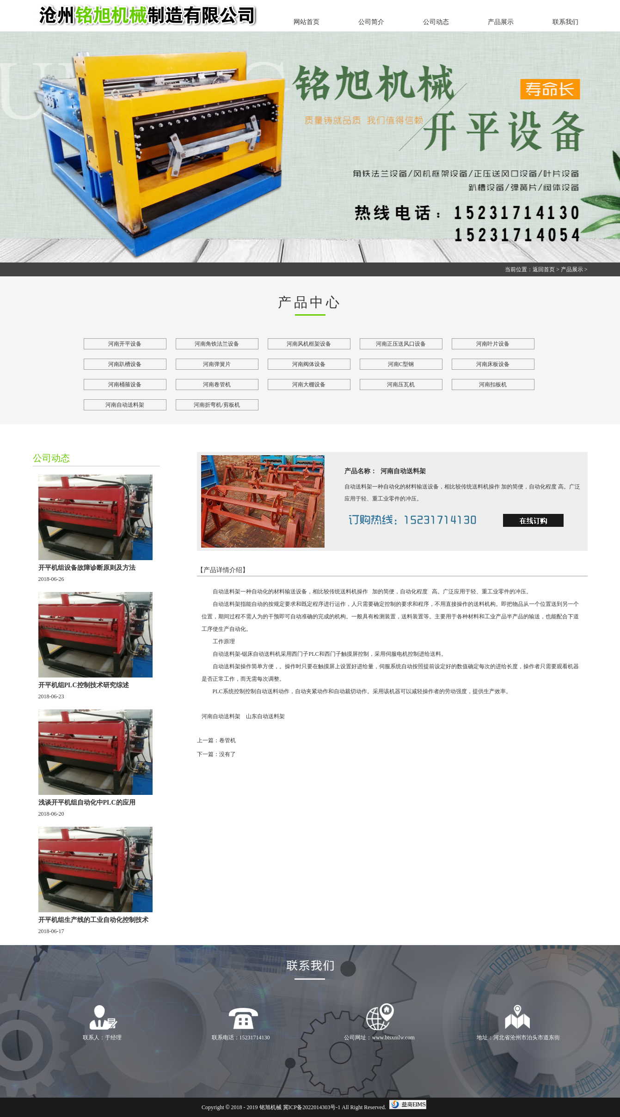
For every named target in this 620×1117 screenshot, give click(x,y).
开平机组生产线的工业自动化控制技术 (93, 919)
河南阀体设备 (308, 364)
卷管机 (227, 740)
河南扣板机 (493, 384)
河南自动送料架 (124, 405)
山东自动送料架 (265, 716)
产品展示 (501, 21)
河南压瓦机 (401, 384)
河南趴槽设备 (124, 364)
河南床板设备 (493, 364)
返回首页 (544, 269)
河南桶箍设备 (124, 384)
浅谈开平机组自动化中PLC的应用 (86, 802)
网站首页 (306, 21)
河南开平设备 (124, 344)
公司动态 (436, 21)
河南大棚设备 (308, 384)
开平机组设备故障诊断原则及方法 (86, 567)
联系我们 (565, 21)
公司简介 (371, 21)
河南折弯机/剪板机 (216, 405)
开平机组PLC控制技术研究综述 (83, 685)
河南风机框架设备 (309, 344)
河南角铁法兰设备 (217, 344)
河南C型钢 (401, 364)
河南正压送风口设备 (401, 344)
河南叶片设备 (493, 344)
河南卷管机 (217, 384)
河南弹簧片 (217, 364)
